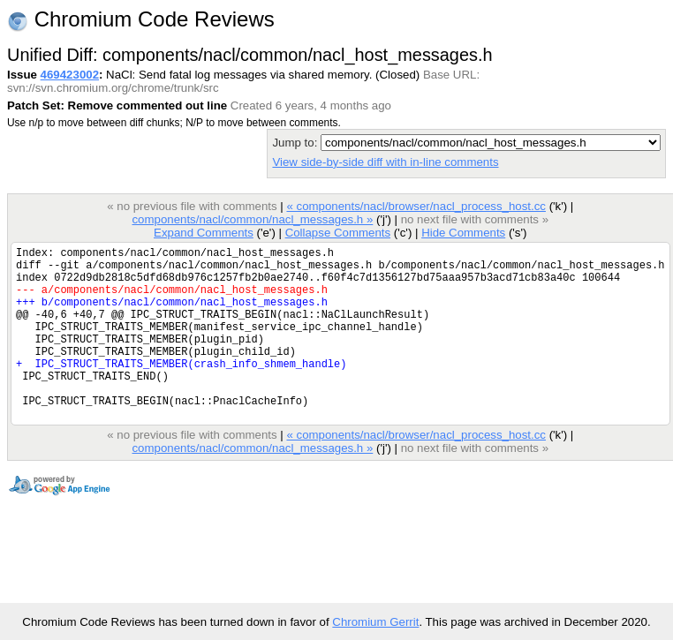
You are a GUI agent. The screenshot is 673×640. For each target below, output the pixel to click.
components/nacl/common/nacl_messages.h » (252, 219)
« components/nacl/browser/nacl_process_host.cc (415, 206)
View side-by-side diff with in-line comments (385, 162)
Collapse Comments (337, 232)
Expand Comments (203, 232)
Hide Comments (463, 232)
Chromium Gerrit (375, 622)
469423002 (70, 74)
